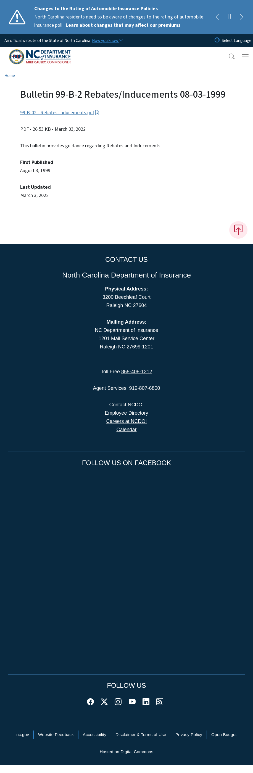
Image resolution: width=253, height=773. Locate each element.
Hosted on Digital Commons (126, 751)
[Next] (241, 17)
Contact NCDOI (126, 404)
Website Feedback (56, 734)
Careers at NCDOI (126, 421)
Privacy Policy (188, 734)
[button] (228, 56)
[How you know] (107, 40)
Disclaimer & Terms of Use (140, 734)
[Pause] (229, 17)
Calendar (126, 429)
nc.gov (22, 734)
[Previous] (217, 17)
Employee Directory (126, 413)
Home (9, 76)
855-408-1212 (136, 371)
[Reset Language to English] (217, 40)
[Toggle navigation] (245, 56)
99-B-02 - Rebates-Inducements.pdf (59, 112)
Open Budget (224, 734)
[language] (236, 40)
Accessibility (94, 734)
